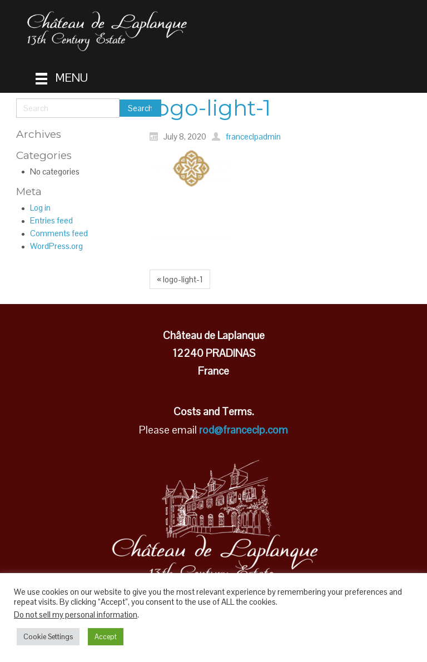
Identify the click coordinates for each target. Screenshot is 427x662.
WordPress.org (56, 246)
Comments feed (59, 233)
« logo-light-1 (180, 279)
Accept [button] (106, 636)
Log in (40, 207)
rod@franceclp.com (243, 430)
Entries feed (51, 220)
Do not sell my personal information (75, 615)
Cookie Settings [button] (48, 636)
